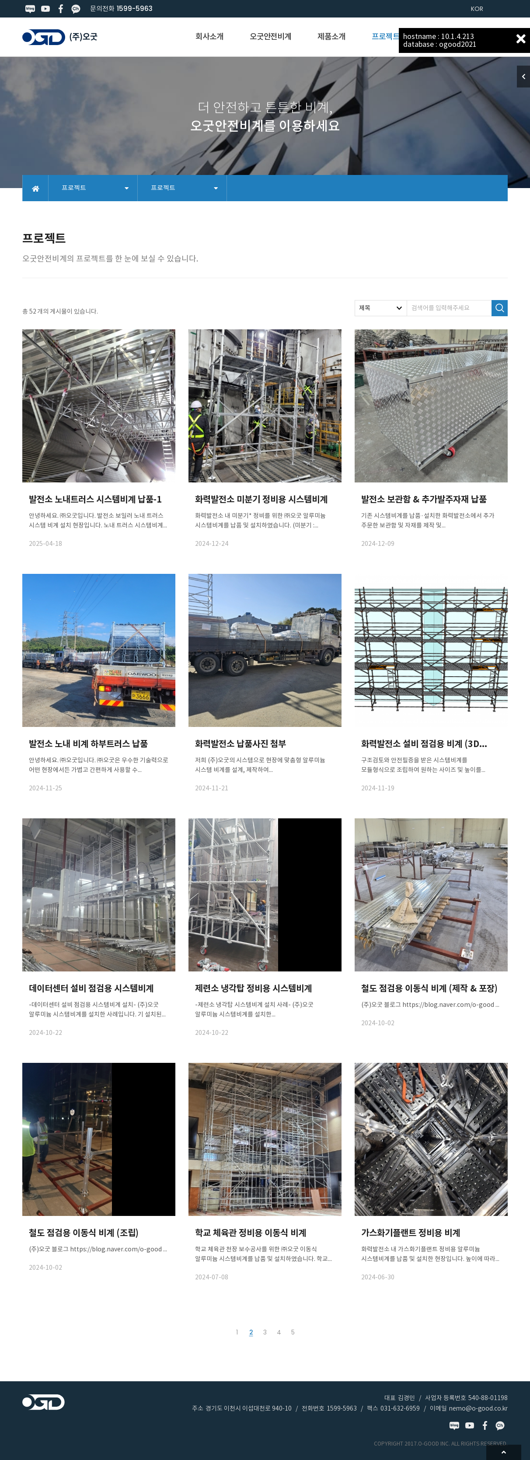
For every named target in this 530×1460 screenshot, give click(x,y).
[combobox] (381, 308)
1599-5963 (135, 8)
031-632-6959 (400, 1408)
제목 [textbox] (364, 308)
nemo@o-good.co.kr (478, 1408)
